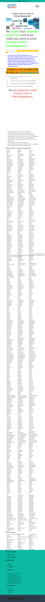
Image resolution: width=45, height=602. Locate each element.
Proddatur (20, 420)
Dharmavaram (32, 219)
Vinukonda (9, 511)
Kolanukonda (9, 300)
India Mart (11, 591)
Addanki (8, 150)
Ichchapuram (20, 270)
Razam (19, 447)
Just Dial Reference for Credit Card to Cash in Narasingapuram (19, 131)
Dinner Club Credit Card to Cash (15, 583)
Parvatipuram (9, 389)
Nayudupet (9, 361)
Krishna (19, 311)
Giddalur (31, 247)
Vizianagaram (20, 515)
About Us (11, 565)
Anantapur (20, 168)
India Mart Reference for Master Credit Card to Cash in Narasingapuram (21, 134)
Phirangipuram (32, 404)
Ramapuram (31, 438)
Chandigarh (31, 535)
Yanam (8, 525)
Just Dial (10, 589)
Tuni (30, 492)
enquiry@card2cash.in (25, 1)
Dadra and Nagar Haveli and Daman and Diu (22, 537)
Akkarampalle (32, 158)
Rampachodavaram (22, 440)
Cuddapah (31, 213)
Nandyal (19, 345)
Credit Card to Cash (13, 575)
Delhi (30, 537)
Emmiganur (31, 233)
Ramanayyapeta (10, 436)
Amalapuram (20, 161)
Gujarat (19, 538)
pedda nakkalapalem (11, 395)
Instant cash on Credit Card (14, 576)
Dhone (19, 222)
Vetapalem (31, 506)
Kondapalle (31, 301)
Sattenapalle (9, 464)
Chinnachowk (20, 202)
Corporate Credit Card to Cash (15, 578)
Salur (30, 458)
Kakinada (31, 281)
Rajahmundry (32, 431)
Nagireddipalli (21, 338)
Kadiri (19, 277)
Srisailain (31, 472)
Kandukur (31, 288)
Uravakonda (20, 495)
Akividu (8, 157)
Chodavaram (9, 211)
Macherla (20, 318)
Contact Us (11, 567)
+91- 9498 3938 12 (6, 1)
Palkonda (20, 379)
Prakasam (31, 417)
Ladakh (30, 541)
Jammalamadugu (32, 274)
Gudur (30, 260)
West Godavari (21, 522)
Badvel (8, 177)
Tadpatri (19, 481)
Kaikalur (8, 279)
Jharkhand (31, 539)
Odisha (19, 545)
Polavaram (31, 410)
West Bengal (31, 549)
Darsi (8, 218)
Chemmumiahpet (10, 198)
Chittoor (19, 208)
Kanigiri (19, 290)
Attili (30, 172)
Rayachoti (9, 443)
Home (10, 564)
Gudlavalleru (9, 259)
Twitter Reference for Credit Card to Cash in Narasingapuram (19, 145)
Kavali (19, 297)
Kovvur (30, 308)
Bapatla (19, 181)
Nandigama (9, 341)
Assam (8, 535)
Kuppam (8, 313)
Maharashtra (31, 542)
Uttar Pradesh (9, 549)
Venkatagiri (20, 502)
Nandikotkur (31, 342)
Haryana (30, 538)
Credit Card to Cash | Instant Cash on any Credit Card (27, 597)
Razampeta (9, 450)
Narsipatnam (20, 358)
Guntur (8, 266)
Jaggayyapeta (9, 273)
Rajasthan (20, 546)
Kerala (19, 541)
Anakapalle (31, 165)
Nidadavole (20, 365)
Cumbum (20, 215)
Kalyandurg (20, 283)
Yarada (19, 529)
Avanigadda (20, 174)
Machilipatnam (10, 320)
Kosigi (8, 307)
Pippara (19, 406)
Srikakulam (9, 470)
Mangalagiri (20, 331)
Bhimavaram (20, 188)
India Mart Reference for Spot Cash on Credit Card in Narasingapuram (21, 137)
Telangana (20, 547)
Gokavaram (20, 249)
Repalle (8, 457)
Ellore (8, 232)
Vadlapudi (31, 499)
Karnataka (9, 541)
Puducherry (31, 545)
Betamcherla (9, 184)
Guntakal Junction (21, 263)
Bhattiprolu (31, 185)
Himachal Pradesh (10, 539)
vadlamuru (9, 498)
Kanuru (30, 294)
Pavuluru (31, 390)
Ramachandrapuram (22, 434)
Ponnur (19, 413)
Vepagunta (9, 504)
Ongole (30, 369)
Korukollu (20, 304)
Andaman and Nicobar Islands (11, 534)
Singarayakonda (32, 465)
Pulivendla (9, 423)
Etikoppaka (9, 238)
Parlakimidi (20, 386)
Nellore (30, 363)
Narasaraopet (21, 352)
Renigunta (20, 454)
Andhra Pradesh (21, 534)
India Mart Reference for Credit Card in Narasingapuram (18, 142)
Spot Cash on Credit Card (14, 573)
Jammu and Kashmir (22, 539)
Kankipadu (9, 293)
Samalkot (20, 461)
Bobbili (30, 192)
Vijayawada (20, 509)
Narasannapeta (10, 348)
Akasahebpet (20, 154)
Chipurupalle (9, 204)
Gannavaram (9, 245)
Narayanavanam (32, 356)
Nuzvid (8, 368)
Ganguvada (20, 243)
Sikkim (30, 546)
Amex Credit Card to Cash (14, 579)
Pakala (19, 372)
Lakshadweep (9, 542)
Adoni (30, 151)
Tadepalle (9, 477)
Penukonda (9, 402)
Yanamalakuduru (32, 526)
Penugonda (20, 399)
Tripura (30, 547)
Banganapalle (32, 178)
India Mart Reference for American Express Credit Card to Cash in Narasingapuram (23, 136)
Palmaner (31, 383)
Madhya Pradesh (21, 542)
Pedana (19, 393)
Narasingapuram (10, 354)
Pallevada (9, 382)
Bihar (19, 535)
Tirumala (19, 488)
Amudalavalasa (10, 163)
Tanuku (8, 484)
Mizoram (31, 543)
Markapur (9, 334)
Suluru (19, 474)
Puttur (8, 429)
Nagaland (9, 545)
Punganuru (31, 424)
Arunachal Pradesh (33, 534)
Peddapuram (31, 397)
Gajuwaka (31, 240)
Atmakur (8, 170)
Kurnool (30, 315)
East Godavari (32, 226)
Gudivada (20, 256)
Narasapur (31, 349)
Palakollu (8, 375)
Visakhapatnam (32, 513)
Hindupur (31, 267)
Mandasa (31, 328)
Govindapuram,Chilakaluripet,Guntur (33, 253)
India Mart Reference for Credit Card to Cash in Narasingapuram (19, 133)
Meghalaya (20, 543)
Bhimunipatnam (10, 191)
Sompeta (20, 468)
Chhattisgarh (9, 537)
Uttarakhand (20, 549)
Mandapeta (9, 327)
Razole (30, 451)
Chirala (30, 206)
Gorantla (8, 252)
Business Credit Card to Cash (15, 581)
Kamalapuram (10, 286)
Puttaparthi (20, 427)
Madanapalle (31, 322)
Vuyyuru (30, 519)
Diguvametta (9, 225)
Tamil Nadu (9, 547)
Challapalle (20, 195)
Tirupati (8, 491)
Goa (7, 538)
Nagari (30, 335)
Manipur (8, 543)
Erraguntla (20, 236)
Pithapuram (9, 409)
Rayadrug (31, 444)
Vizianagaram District (11, 518)
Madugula (20, 324)
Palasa (30, 376)
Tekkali (30, 485)
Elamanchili (20, 229)
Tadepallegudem (32, 479)
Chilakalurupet (32, 199)
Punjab (8, 546)
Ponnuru (8, 416)
